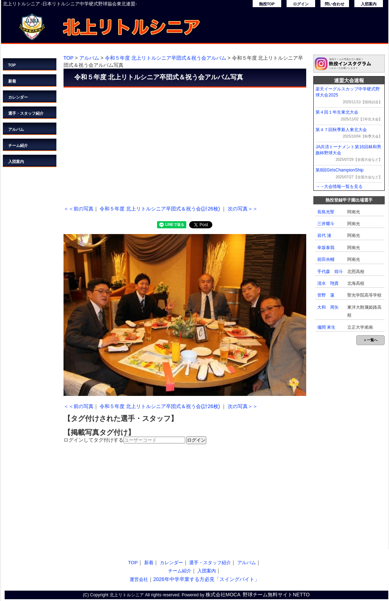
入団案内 (369, 4)
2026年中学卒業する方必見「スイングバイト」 (206, 579)
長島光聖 (325, 211)
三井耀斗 (325, 223)
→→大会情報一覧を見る (339, 186)
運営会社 (139, 579)
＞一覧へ (370, 340)
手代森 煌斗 (330, 271)
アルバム (16, 129)
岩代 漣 (324, 235)
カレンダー (18, 97)
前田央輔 (325, 259)
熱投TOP (267, 4)
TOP (12, 65)
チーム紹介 (18, 145)
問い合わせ (334, 4)
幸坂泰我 (325, 247)
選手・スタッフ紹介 (26, 113)
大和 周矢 (328, 307)
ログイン (301, 4)
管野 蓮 (325, 295)
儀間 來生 (326, 327)
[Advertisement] (185, 145)
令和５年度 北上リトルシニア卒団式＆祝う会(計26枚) (160, 209)
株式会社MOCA (223, 594)
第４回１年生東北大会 (336, 112)
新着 (12, 81)
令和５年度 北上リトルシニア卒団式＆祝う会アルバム (165, 58)
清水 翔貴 (328, 283)
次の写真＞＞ (243, 209)
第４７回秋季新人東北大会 (341, 129)
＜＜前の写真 (79, 209)
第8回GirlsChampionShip (339, 170)
